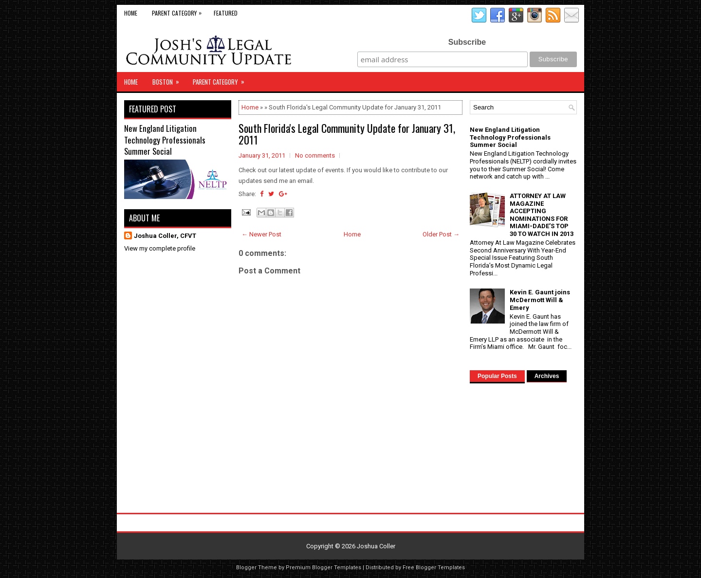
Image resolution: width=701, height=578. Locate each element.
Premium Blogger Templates (323, 567)
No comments (315, 155)
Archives (547, 376)
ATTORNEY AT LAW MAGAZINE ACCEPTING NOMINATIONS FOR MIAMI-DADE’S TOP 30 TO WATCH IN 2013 (541, 214)
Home (130, 13)
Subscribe (467, 42)
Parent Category (179, 11)
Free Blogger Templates (434, 567)
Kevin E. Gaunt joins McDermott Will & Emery (540, 300)
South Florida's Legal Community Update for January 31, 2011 (347, 133)
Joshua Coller (376, 546)
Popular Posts (497, 376)
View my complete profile (159, 248)
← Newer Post (261, 234)
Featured (226, 13)
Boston (168, 79)
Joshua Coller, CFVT (165, 235)
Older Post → (441, 234)
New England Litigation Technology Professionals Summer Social (164, 139)
